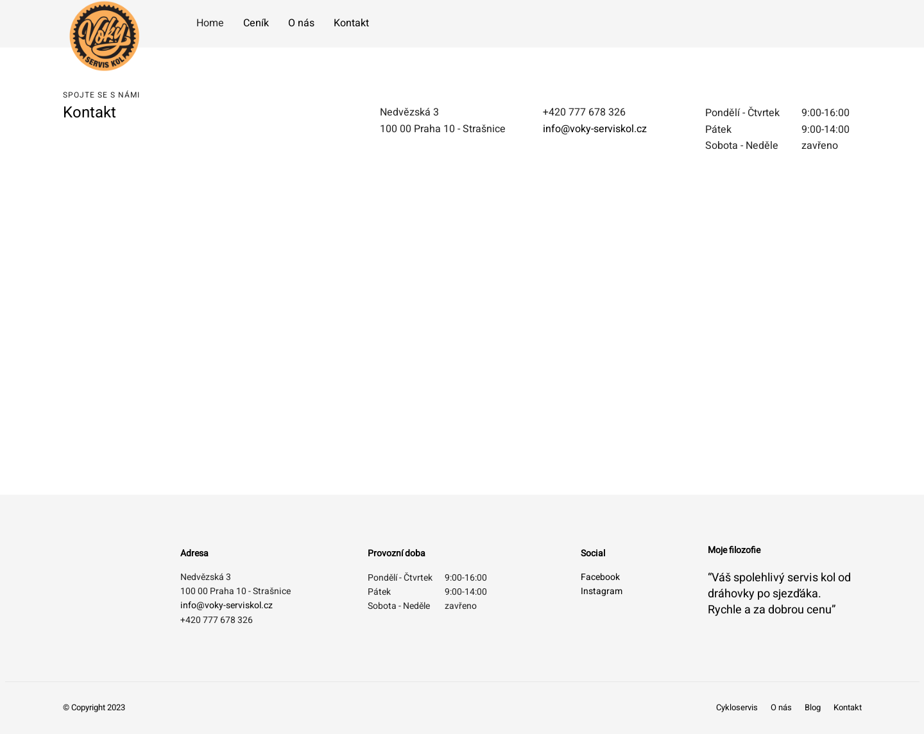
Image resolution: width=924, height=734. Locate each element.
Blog (813, 707)
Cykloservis (737, 707)
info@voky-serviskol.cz (595, 129)
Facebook (600, 577)
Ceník (256, 23)
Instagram (601, 591)
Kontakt (351, 23)
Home (210, 23)
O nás (301, 23)
